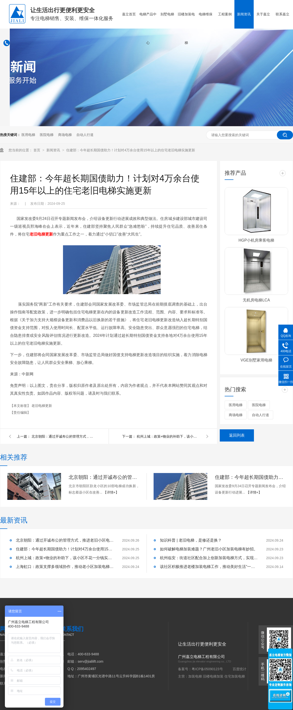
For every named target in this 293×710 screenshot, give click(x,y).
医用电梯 (28, 135)
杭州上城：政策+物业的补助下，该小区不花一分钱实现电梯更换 (168, 436)
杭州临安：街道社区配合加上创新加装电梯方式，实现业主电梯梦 (209, 558)
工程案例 (225, 14)
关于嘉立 (263, 14)
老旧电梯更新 (41, 406)
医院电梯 (46, 135)
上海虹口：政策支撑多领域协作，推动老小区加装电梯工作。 (65, 567)
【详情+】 (111, 492)
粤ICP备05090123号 (207, 669)
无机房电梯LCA (256, 300)
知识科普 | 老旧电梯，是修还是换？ (191, 540)
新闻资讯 (244, 14)
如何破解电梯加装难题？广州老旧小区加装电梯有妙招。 (209, 549)
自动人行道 (85, 135)
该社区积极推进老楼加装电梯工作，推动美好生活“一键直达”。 (209, 567)
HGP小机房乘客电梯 (256, 240)
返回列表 (237, 435)
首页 (37, 150)
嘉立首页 (129, 14)
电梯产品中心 (148, 28)
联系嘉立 (282, 14)
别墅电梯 (167, 14)
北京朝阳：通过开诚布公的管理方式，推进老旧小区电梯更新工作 (63, 436)
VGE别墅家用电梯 (256, 360)
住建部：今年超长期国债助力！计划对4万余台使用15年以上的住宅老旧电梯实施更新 (130, 150)
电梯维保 (205, 14)
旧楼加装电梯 (186, 28)
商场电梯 (65, 135)
